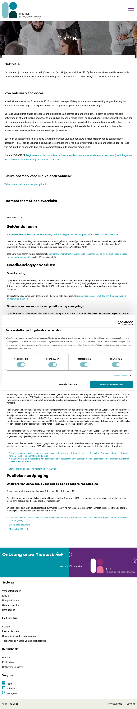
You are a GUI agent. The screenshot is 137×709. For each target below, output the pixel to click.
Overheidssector (10, 605)
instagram (12, 693)
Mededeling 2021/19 (18, 529)
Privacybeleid (115, 703)
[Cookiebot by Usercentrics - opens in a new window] (120, 323)
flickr (9, 683)
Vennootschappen (11, 591)
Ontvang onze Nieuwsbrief (32, 554)
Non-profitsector (10, 600)
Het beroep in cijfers (12, 667)
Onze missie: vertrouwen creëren (19, 636)
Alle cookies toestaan (111, 384)
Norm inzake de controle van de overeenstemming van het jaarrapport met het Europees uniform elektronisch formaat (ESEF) (63, 234)
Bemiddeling (8, 610)
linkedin (11, 688)
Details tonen (120, 375)
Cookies (131, 703)
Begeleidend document (19, 525)
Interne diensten (10, 631)
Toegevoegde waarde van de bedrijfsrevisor (24, 640)
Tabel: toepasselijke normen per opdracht (25, 184)
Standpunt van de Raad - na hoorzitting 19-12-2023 (32, 469)
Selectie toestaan (68, 384)
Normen (6, 657)
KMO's (5, 595)
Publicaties (8, 662)
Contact (6, 626)
